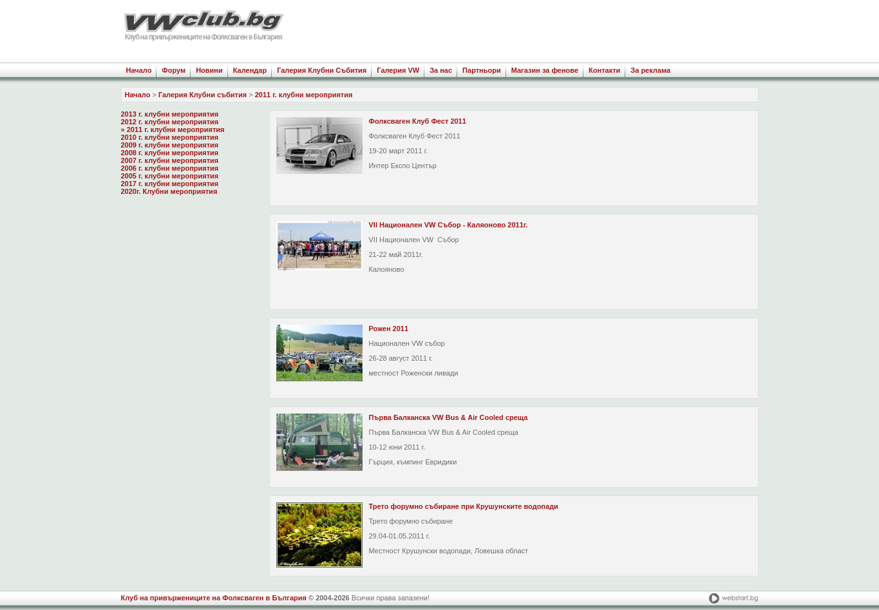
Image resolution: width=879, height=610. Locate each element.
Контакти (604, 70)
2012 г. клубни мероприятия (170, 122)
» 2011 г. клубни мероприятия (173, 129)
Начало (139, 70)
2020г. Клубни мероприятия (169, 191)
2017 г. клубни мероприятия (170, 183)
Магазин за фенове (544, 70)
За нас (441, 70)
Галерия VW (398, 70)
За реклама (650, 70)
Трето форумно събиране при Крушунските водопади (463, 506)
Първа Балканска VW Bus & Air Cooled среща (448, 417)
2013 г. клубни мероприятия (170, 114)
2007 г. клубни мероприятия (170, 160)
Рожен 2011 (389, 328)
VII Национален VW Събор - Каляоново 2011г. (448, 225)
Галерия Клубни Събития (321, 70)
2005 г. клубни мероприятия (170, 176)
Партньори (481, 70)
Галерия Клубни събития (202, 95)
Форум (173, 70)
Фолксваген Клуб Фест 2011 (417, 121)
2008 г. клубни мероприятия (170, 153)
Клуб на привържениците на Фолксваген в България (214, 598)
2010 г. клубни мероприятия (170, 137)
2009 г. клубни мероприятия (170, 145)
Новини (209, 70)
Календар (250, 70)
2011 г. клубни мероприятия (304, 95)
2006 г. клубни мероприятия (170, 168)
